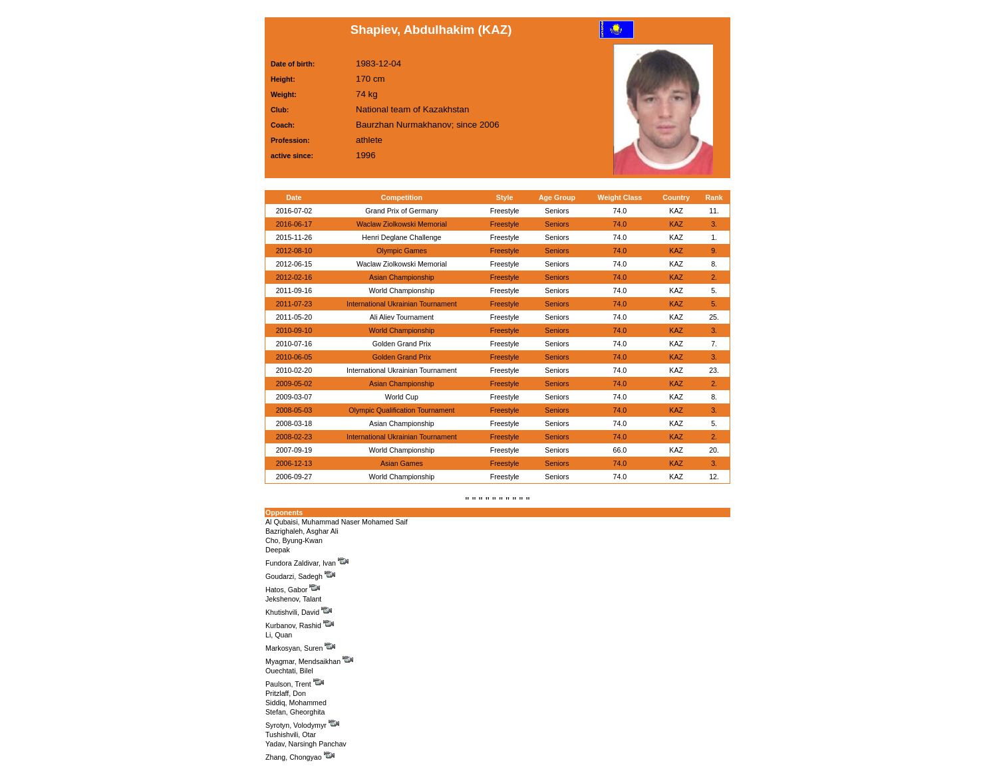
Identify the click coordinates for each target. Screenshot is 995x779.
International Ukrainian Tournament (402, 304)
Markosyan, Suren (300, 648)
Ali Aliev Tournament (402, 317)
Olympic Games (401, 251)
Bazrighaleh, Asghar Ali (302, 531)
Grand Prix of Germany (401, 211)
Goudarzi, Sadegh (300, 576)
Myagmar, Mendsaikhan (309, 661)
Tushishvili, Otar (290, 734)
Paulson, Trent (294, 684)
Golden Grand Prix (401, 344)
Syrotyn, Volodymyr (302, 725)
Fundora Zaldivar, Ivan (307, 563)
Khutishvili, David (298, 612)
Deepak (277, 550)
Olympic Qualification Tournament (401, 410)
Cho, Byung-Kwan (294, 540)
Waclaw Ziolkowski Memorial (401, 224)
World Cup (401, 397)
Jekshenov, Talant (293, 599)
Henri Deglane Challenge (401, 237)
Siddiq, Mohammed (296, 703)
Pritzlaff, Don (285, 693)
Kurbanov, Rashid (299, 625)
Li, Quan (278, 635)
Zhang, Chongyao (300, 757)
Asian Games (401, 463)
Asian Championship (401, 277)
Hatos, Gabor (292, 590)
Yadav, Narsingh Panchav (306, 744)
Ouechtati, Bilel (289, 671)
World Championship (402, 290)
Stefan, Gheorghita (295, 712)
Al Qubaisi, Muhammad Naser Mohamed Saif (336, 522)
